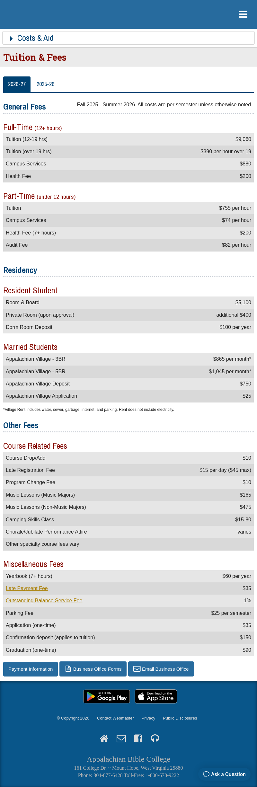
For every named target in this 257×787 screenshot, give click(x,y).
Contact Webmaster (115, 718)
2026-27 (17, 84)
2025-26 (45, 84)
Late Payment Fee (27, 588)
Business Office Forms (97, 669)
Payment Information (30, 669)
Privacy (148, 718)
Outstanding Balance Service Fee (44, 600)
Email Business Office (165, 669)
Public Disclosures (180, 718)
